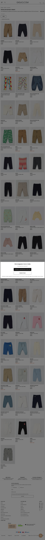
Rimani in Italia (22, 273)
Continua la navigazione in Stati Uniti (22, 269)
